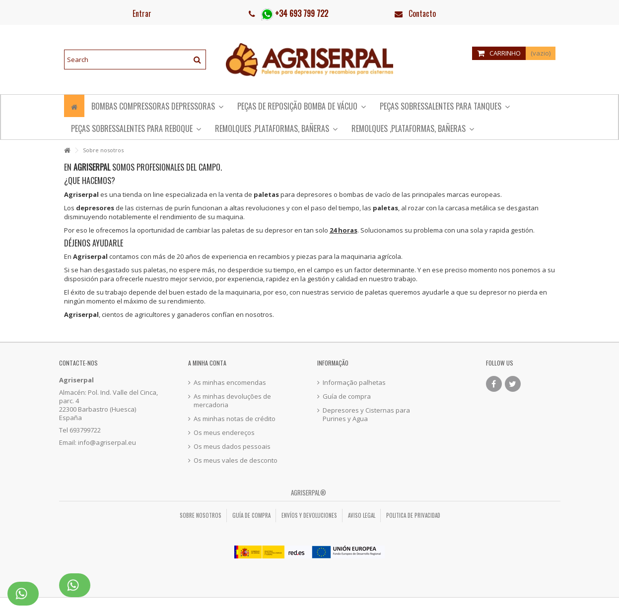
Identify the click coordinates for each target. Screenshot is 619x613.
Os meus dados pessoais (232, 446)
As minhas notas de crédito (234, 419)
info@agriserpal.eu (107, 442)
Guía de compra (347, 396)
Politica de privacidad (413, 515)
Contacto (422, 13)
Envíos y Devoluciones (309, 515)
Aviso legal (361, 515)
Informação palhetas (354, 382)
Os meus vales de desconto (235, 460)
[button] (136, 128)
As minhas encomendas (230, 382)
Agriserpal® (308, 492)
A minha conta (207, 363)
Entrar (141, 13)
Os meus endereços (224, 433)
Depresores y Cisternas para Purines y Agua (366, 414)
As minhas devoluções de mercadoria (232, 400)
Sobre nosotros (200, 515)
